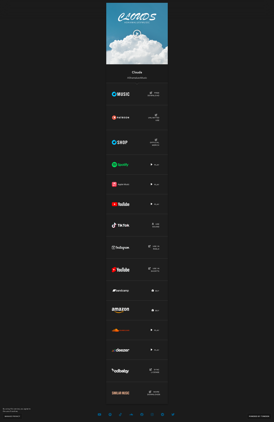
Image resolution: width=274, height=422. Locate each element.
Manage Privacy (12, 416)
